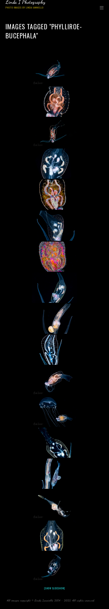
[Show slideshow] (54, 588)
